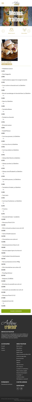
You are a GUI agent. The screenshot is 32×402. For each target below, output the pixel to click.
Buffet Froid (19, 350)
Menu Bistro (19, 348)
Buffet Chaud (20, 352)
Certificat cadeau (20, 377)
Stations (18, 362)
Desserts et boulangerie (22, 372)
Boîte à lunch (19, 346)
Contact (3, 350)
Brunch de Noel (20, 358)
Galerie (3, 348)
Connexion (28, 400)
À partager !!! (20, 374)
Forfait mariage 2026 (21, 356)
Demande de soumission (6, 384)
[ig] (21, 388)
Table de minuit (20, 364)
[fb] (18, 388)
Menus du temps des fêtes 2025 (24, 354)
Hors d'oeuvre (20, 366)
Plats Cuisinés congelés (22, 370)
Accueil (3, 346)
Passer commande (16, 311)
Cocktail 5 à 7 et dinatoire (22, 368)
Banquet (18, 360)
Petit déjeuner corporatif (22, 379)
